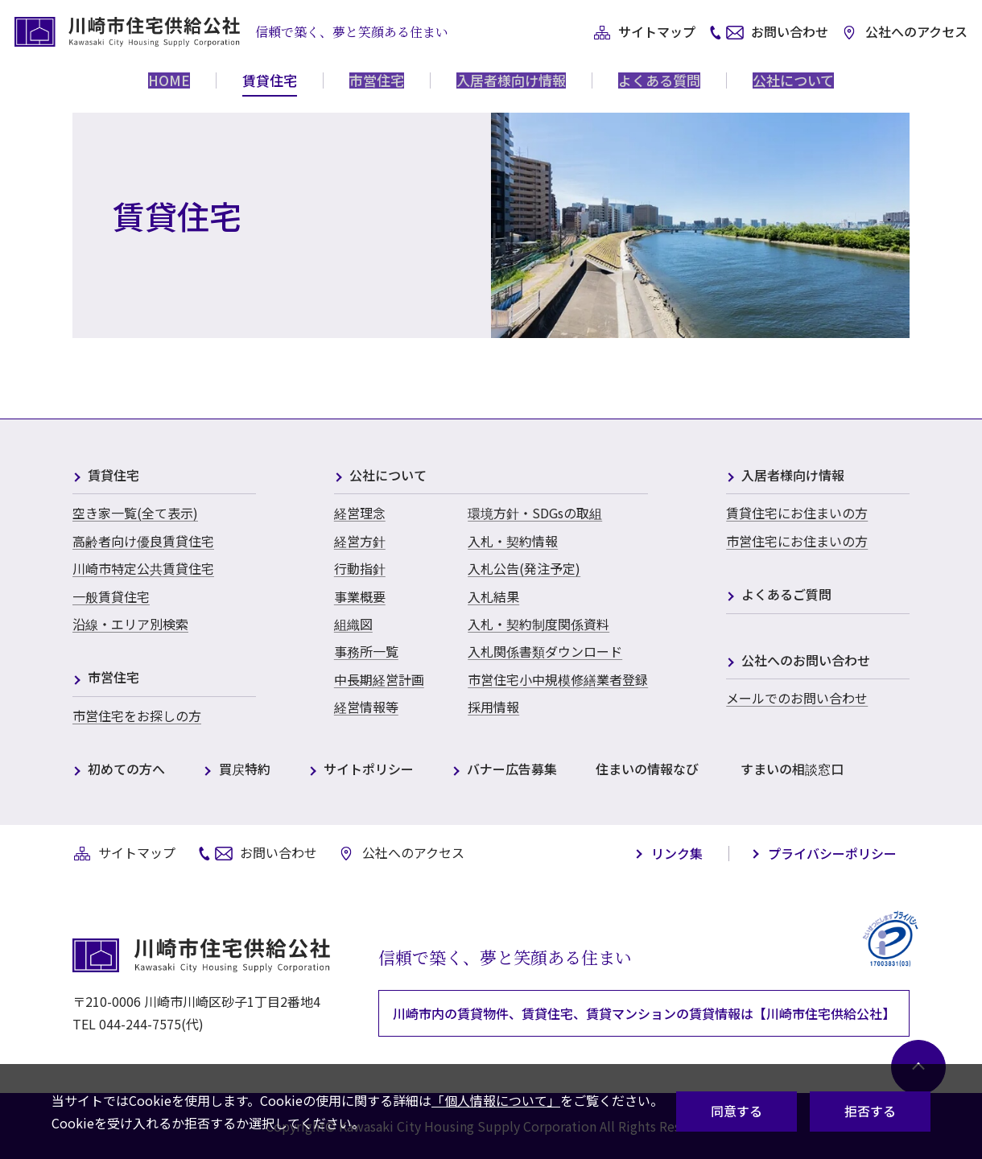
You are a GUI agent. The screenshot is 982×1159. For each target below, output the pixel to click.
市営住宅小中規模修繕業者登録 (558, 679)
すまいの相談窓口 (792, 769)
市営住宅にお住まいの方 (797, 541)
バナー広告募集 (512, 769)
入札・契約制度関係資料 (538, 623)
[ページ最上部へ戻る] (913, 1062)
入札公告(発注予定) (524, 568)
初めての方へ (126, 769)
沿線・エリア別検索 (130, 623)
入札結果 (493, 596)
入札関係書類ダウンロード (545, 651)
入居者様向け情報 (792, 476)
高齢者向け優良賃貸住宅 (143, 541)
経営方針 (360, 541)
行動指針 (360, 568)
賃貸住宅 (113, 476)
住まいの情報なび (647, 769)
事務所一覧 (366, 651)
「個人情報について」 (495, 1100)
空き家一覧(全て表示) (135, 512)
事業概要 (360, 596)
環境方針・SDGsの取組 (535, 512)
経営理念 (360, 512)
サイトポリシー (369, 769)
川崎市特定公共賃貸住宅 (143, 568)
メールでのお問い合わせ (797, 697)
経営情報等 (366, 706)
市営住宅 (113, 678)
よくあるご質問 (786, 595)
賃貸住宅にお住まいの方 (797, 512)
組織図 (353, 623)
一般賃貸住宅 (111, 596)
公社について (388, 476)
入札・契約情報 (513, 541)
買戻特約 (244, 769)
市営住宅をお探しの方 (136, 715)
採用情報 (493, 706)
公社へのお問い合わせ (805, 661)
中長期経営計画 (379, 679)
